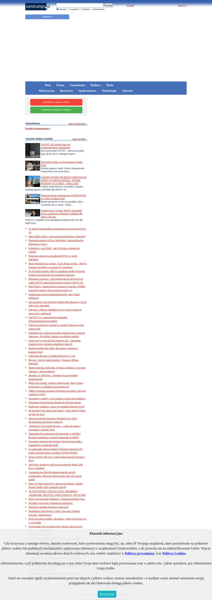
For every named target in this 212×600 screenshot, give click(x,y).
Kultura (96, 85)
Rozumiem (107, 594)
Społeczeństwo (87, 90)
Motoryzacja (46, 90)
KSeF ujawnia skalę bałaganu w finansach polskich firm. (57, 499)
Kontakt (130, 5)
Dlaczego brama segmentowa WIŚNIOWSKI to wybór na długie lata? (63, 197)
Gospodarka (77, 85)
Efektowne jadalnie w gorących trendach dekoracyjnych (56, 406)
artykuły (86, 9)
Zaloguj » (182, 5)
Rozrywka (66, 90)
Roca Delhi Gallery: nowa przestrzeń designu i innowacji (57, 236)
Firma (60, 85)
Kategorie (47, 16)
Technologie (109, 90)
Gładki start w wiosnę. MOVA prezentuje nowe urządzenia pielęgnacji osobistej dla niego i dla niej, (61, 213)
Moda (109, 85)
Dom (48, 85)
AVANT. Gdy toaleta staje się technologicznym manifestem (55, 146)
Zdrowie (127, 90)
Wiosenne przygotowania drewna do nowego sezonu (55, 402)
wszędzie (74, 9)
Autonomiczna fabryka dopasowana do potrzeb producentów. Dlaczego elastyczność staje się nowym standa (55, 476)
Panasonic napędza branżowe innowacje (49, 507)
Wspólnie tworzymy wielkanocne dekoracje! (51, 503)
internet (62, 9)
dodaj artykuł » (79, 138)
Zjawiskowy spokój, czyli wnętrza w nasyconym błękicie (57, 398)
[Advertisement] (106, 50)
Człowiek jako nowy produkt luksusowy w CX (52, 355)
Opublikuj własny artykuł (56, 102)
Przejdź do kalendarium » (38, 128)
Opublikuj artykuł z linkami (56, 109)
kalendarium (99, 9)
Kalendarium (33, 123)
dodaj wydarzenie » (77, 123)
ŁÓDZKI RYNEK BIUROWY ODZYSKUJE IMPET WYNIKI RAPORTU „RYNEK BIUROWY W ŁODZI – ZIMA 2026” (64, 180)
